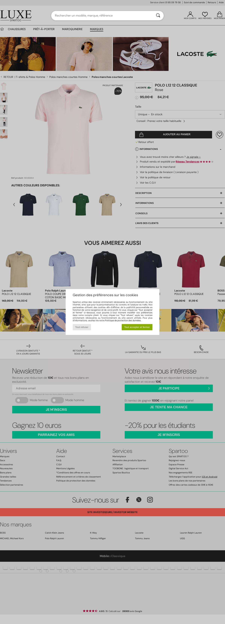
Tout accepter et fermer (137, 327)
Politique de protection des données (123, 320)
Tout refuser (81, 327)
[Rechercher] (158, 15)
